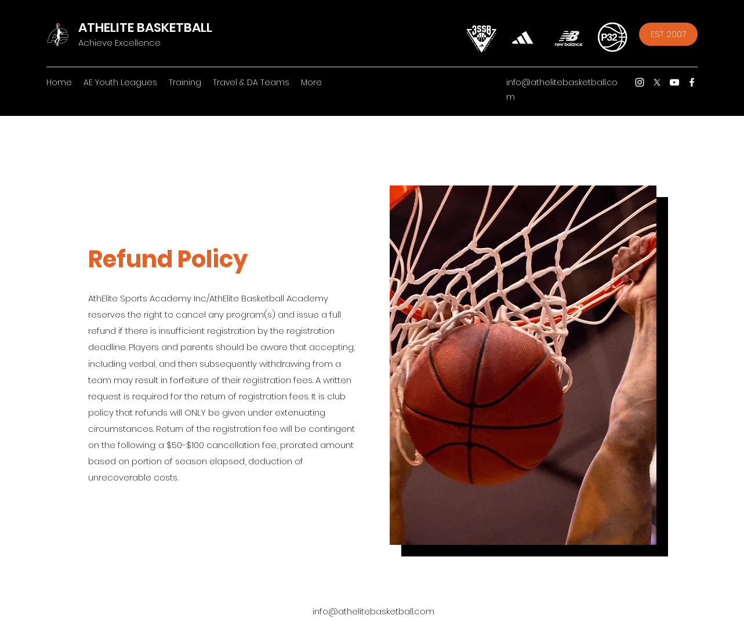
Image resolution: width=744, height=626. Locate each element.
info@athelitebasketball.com (373, 611)
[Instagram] (639, 82)
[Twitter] (657, 82)
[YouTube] (674, 82)
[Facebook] (692, 82)
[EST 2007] (668, 34)
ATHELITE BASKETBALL (145, 28)
